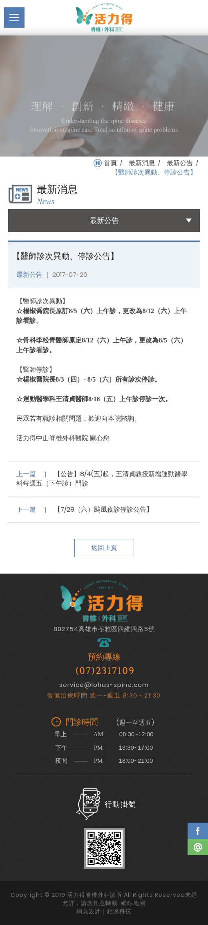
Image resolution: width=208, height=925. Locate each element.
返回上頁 (104, 547)
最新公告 (180, 163)
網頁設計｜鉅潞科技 (104, 911)
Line (198, 847)
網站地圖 (133, 903)
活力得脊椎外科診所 (104, 17)
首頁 (110, 163)
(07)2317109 (105, 671)
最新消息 (142, 163)
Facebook (198, 831)
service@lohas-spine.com (104, 684)
